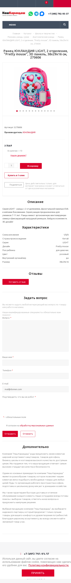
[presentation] (27, 405)
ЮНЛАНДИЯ (29, 132)
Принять (38, 572)
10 (44, 111)
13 (54, 111)
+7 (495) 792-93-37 (58, 14)
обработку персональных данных (37, 425)
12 (51, 111)
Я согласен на (30, 425)
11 (48, 111)
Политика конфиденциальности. (48, 565)
